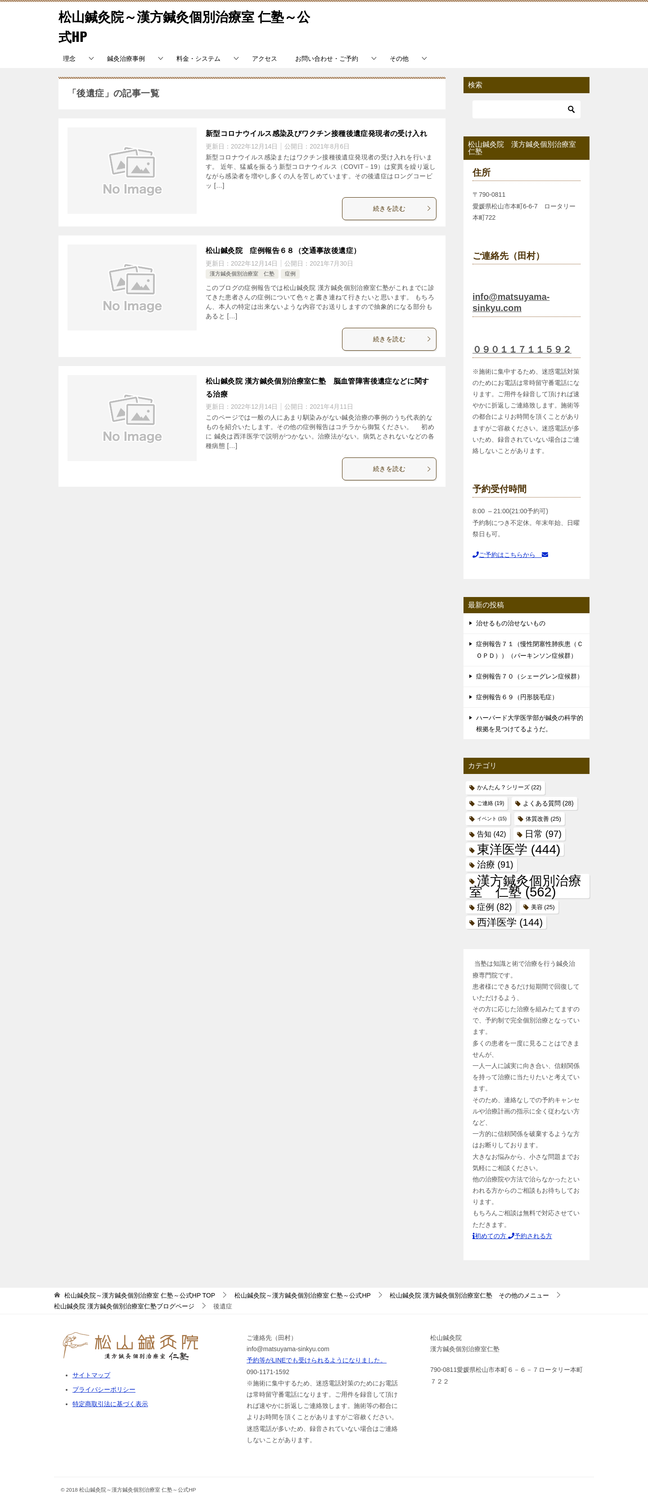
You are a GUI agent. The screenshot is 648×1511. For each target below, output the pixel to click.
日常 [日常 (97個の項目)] (543, 834)
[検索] (526, 109)
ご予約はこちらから (510, 554)
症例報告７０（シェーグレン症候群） (529, 676)
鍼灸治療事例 (126, 58)
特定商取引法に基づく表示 (110, 1403)
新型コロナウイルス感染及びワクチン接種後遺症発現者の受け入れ (316, 133)
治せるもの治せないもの (510, 623)
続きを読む (402, 208)
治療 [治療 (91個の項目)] (495, 864)
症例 (290, 274)
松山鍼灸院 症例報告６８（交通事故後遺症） (283, 250)
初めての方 (490, 1236)
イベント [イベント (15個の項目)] (492, 818)
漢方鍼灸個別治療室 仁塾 (242, 274)
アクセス (264, 58)
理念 (69, 58)
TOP (139, 1295)
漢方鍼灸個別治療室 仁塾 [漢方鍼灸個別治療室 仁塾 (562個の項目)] (525, 885)
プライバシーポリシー (103, 1389)
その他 (399, 58)
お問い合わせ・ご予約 (326, 58)
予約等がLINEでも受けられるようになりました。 (317, 1360)
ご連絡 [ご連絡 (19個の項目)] (490, 803)
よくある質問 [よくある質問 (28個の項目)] (548, 803)
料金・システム (198, 58)
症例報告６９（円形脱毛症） (517, 697)
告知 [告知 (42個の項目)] (491, 834)
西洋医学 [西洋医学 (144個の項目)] (510, 922)
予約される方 (530, 1236)
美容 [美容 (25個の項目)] (543, 907)
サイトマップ (91, 1375)
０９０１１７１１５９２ (522, 349)
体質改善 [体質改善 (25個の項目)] (543, 818)
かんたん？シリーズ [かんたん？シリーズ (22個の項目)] (509, 787)
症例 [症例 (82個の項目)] (494, 907)
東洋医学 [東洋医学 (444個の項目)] (518, 849)
